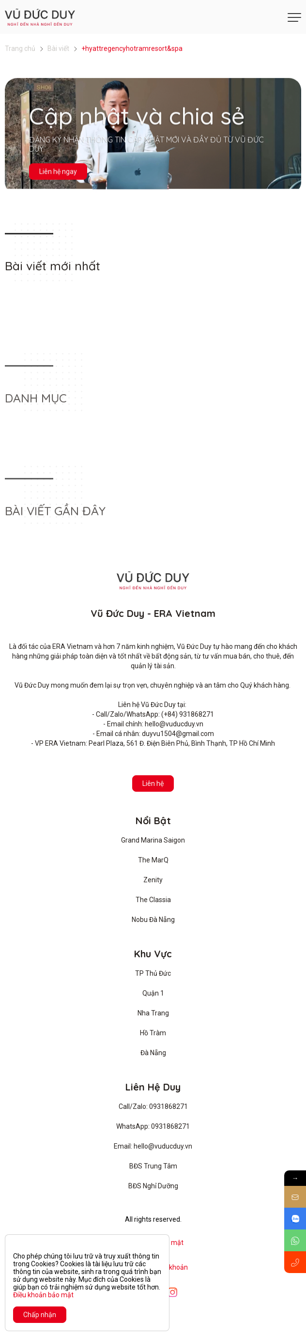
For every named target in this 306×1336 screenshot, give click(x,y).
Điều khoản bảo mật (43, 1295)
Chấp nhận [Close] (39, 1315)
